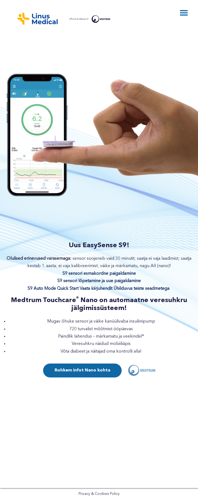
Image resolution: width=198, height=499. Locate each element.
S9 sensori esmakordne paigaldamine (99, 273)
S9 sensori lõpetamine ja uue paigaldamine (99, 281)
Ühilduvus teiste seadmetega (141, 289)
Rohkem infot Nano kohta (82, 370)
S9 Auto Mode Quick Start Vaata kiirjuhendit (70, 289)
